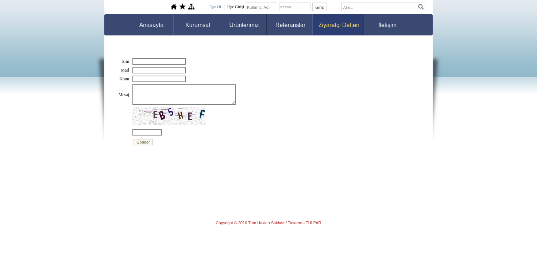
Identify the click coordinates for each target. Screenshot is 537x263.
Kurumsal (197, 25)
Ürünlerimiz (244, 25)
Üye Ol (215, 6)
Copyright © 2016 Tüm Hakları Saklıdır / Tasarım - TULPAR (268, 223)
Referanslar (290, 25)
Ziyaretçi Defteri (338, 25)
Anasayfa (151, 25)
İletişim (387, 25)
